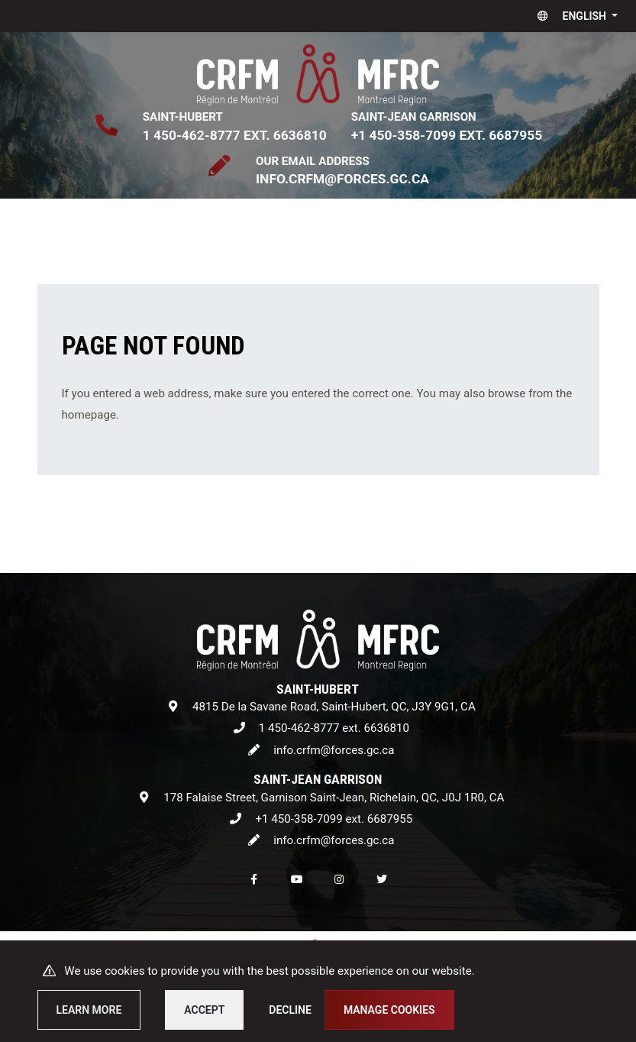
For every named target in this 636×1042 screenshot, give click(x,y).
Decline (290, 1010)
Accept (204, 1010)
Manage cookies (389, 1010)
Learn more (89, 1010)
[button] (574, 16)
